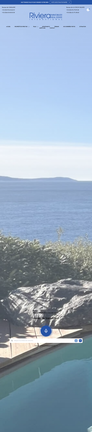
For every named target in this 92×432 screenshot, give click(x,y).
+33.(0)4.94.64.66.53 (8, 10)
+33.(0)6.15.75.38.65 (72, 12)
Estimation (82, 26)
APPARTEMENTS (46, 26)
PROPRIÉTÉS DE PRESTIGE (21, 26)
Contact (52, 28)
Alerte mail (42, 28)
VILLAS (34, 26)
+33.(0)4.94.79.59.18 (72, 10)
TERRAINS (56, 26)
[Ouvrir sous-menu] (29, 26)
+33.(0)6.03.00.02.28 (8, 12)
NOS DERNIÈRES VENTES (69, 26)
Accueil (8, 26)
